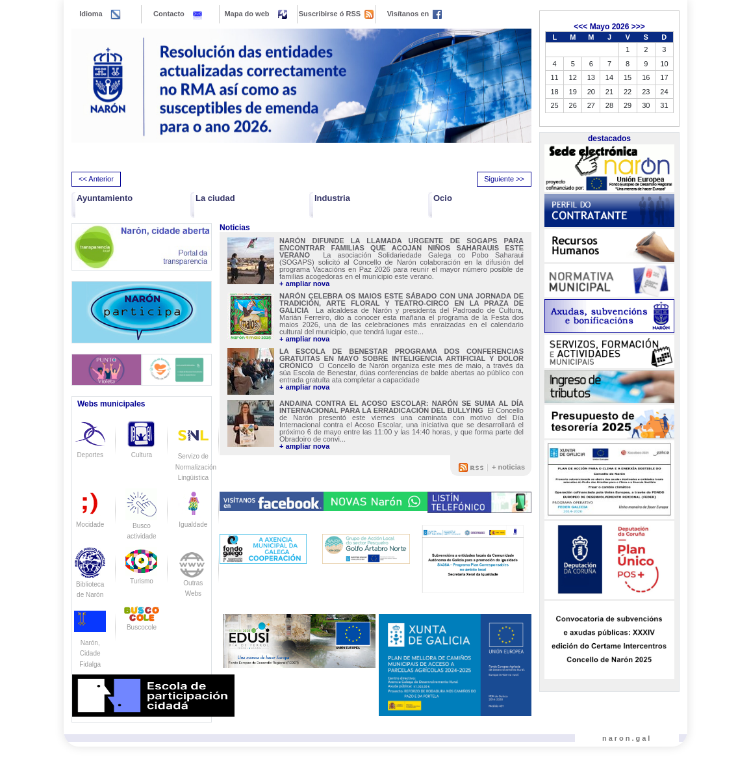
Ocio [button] (442, 198)
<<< (580, 26)
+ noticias (508, 467)
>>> (638, 26)
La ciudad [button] (215, 198)
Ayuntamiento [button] (105, 198)
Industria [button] (332, 198)
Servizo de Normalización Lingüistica (195, 456)
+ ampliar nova (304, 283)
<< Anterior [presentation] (96, 179)
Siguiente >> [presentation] (504, 179)
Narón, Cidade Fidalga (90, 642)
